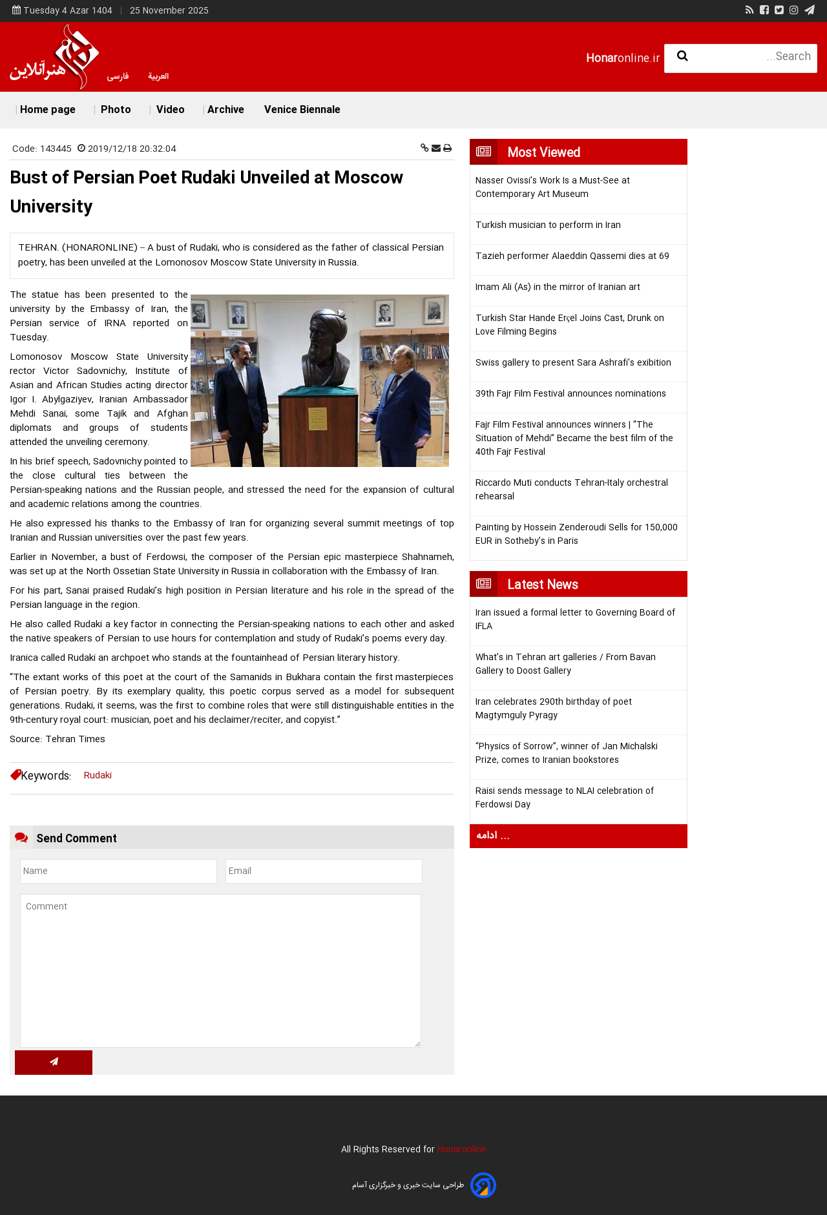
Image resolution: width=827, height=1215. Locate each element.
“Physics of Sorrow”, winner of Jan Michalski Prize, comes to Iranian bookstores (567, 753)
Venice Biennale (302, 110)
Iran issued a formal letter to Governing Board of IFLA (575, 620)
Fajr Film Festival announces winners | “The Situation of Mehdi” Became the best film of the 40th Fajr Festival (574, 439)
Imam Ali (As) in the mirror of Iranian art (558, 288)
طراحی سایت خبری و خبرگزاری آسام (408, 1185)
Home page (47, 110)
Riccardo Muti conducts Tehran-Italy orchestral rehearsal (572, 490)
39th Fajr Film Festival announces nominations (571, 394)
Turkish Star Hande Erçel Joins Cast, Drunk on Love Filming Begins (570, 325)
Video (169, 110)
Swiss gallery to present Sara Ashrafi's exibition (573, 363)
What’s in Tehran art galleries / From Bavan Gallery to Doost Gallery (566, 664)
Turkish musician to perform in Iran (548, 226)
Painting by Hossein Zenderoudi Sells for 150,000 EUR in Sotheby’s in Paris (577, 534)
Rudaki (98, 776)
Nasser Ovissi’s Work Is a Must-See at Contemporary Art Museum (553, 188)
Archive (226, 110)
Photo (115, 110)
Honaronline (462, 1150)
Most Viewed (543, 153)
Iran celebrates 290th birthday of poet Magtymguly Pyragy (554, 709)
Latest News (542, 586)
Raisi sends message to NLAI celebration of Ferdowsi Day (565, 798)
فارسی (118, 77)
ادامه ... (493, 836)
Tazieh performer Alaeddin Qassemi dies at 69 (572, 257)
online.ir (623, 59)
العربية (158, 77)
